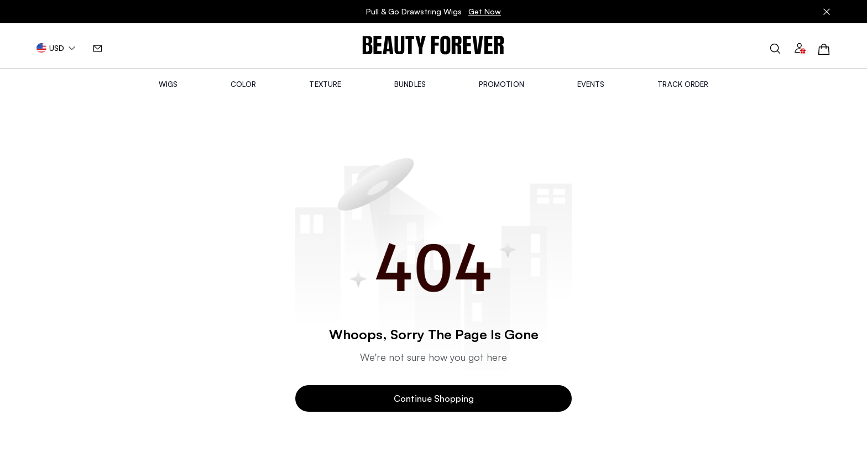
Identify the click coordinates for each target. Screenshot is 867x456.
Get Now (484, 11)
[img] (433, 45)
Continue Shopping (434, 398)
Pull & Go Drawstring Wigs (433, 12)
